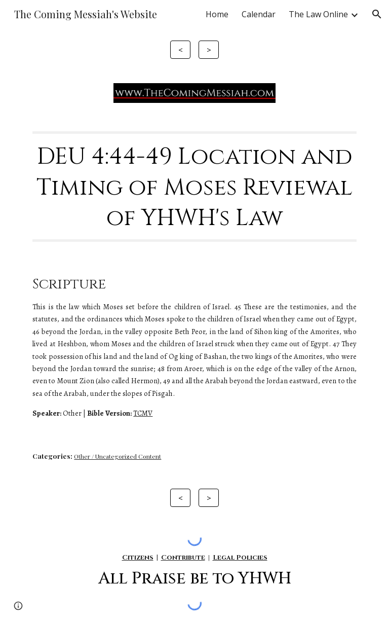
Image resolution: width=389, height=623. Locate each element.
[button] (377, 14)
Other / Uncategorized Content (117, 456)
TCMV (142, 413)
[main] (194, 186)
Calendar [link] (259, 14)
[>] (208, 49)
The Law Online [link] (318, 14)
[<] (180, 49)
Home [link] (217, 14)
